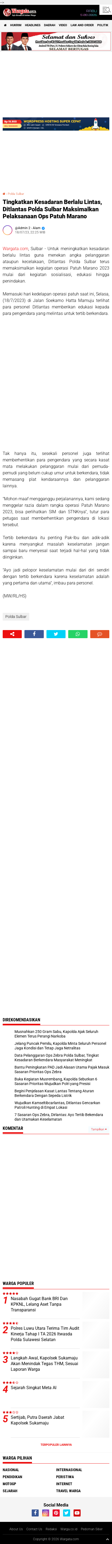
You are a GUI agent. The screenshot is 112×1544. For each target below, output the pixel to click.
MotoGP (9, 1484)
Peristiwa (65, 1477)
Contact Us (34, 1529)
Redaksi (51, 1529)
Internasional (69, 1470)
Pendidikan (12, 1477)
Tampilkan (99, 1129)
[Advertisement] (56, 383)
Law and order (82, 25)
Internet (64, 1484)
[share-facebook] (34, 634)
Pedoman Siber (92, 1529)
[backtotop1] (107, 1539)
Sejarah (10, 1491)
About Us (16, 1529)
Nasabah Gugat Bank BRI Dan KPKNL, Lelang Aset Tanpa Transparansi (39, 1304)
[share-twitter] (56, 634)
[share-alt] (12, 634)
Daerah (49, 25)
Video (63, 25)
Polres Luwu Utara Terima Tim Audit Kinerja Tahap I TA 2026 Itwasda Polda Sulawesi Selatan (45, 1334)
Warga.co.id (68, 1529)
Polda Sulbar (16, 194)
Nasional (11, 1470)
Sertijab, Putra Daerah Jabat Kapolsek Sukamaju (37, 1420)
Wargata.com (15, 248)
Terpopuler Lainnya (56, 1445)
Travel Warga (68, 1491)
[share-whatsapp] (77, 634)
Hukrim (15, 25)
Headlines (33, 25)
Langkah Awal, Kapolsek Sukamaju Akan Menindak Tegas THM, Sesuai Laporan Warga (44, 1363)
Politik (102, 25)
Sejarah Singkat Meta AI (33, 1387)
